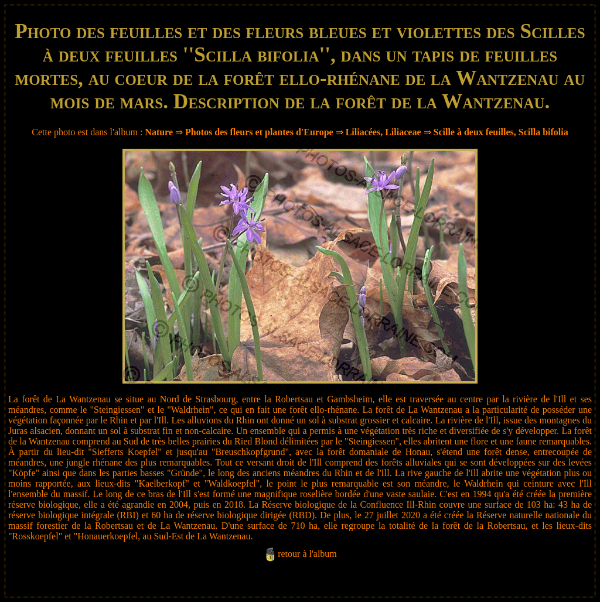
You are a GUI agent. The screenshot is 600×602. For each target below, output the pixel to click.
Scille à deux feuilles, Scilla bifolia (501, 132)
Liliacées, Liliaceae (383, 132)
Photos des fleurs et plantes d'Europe (259, 132)
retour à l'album (307, 554)
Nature (159, 132)
